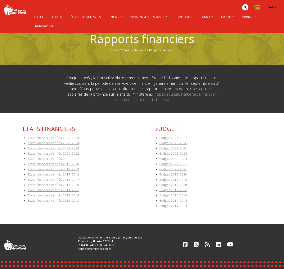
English (272, 7)
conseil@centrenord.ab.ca (95, 249)
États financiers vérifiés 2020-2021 (53, 158)
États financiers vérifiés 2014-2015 (53, 190)
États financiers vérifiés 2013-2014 (53, 195)
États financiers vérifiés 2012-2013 (53, 200)
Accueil (114, 50)
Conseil (126, 50)
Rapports (140, 50)
